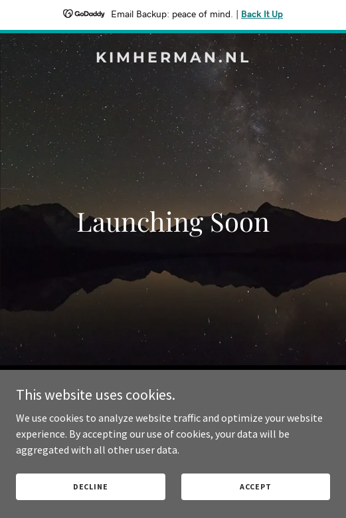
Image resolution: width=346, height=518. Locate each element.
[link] (173, 58)
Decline (90, 486)
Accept (256, 486)
